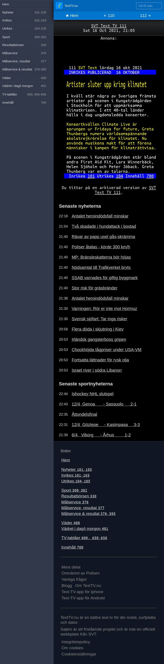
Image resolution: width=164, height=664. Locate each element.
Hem (72, 15)
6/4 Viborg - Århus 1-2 (101, 435)
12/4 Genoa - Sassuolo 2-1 (104, 404)
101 (91, 175)
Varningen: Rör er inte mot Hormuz (104, 308)
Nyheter (76, 469)
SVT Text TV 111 (108, 25)
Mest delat (71, 567)
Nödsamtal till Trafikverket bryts (101, 267)
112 (145, 15)
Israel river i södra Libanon (97, 370)
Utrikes (75, 481)
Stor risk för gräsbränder (94, 288)
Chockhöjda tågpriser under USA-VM (106, 349)
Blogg (67, 585)
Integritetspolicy (76, 642)
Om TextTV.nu (88, 585)
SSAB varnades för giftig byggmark (105, 277)
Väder (70, 523)
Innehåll (72, 547)
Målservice (75, 502)
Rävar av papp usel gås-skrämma (103, 236)
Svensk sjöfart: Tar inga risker (99, 318)
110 (108, 15)
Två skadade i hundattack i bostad (104, 226)
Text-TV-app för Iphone (82, 591)
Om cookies (72, 648)
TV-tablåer (84, 538)
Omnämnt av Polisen (81, 573)
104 (119, 175)
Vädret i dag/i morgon (84, 528)
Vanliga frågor (74, 579)
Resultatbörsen (78, 496)
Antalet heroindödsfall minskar (100, 216)
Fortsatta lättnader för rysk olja (100, 360)
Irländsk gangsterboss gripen (99, 339)
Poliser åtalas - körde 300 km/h (101, 247)
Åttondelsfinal (84, 414)
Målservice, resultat (82, 508)
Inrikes (75, 475)
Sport (74, 490)
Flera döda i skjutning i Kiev (97, 329)
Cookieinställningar (79, 654)
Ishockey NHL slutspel (92, 393)
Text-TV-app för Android (83, 598)
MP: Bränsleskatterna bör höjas (101, 257)
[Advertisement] (109, 51)
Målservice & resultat (88, 513)
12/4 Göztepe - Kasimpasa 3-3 (106, 424)
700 (150, 175)
